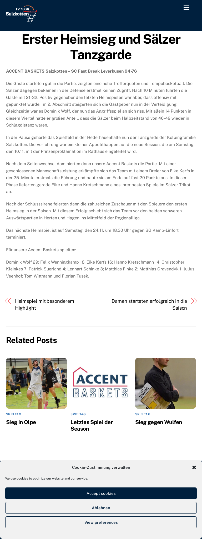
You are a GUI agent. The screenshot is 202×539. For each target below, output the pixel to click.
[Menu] (187, 8)
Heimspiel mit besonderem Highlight (44, 304)
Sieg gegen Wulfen (158, 422)
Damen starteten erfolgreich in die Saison (149, 304)
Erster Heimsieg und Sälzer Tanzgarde (101, 46)
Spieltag (13, 414)
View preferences (101, 522)
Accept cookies (101, 493)
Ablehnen (101, 508)
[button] (194, 467)
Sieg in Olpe (21, 422)
